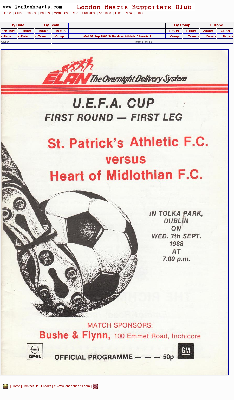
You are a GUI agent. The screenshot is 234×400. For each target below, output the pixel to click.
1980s (173, 31)
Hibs (118, 13)
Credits (46, 386)
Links (139, 13)
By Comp (182, 25)
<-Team (40, 36)
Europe (216, 25)
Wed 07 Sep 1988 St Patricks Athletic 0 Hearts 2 (117, 36)
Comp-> (175, 36)
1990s (191, 31)
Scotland (105, 13)
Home (7, 13)
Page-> (228, 36)
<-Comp (58, 36)
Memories (61, 13)
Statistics (88, 13)
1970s (60, 31)
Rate (75, 13)
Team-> (193, 36)
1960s (43, 31)
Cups (225, 31)
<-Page (6, 36)
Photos (45, 13)
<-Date (23, 36)
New (129, 13)
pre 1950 (8, 31)
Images (30, 13)
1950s (26, 31)
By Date (17, 25)
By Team (51, 25)
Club (18, 13)
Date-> (211, 36)
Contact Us (31, 386)
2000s (208, 31)
